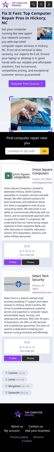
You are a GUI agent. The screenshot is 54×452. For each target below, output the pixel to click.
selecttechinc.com (42, 292)
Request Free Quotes (27, 84)
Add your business (37, 431)
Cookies (27, 441)
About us (17, 426)
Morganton (17, 386)
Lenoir (14, 379)
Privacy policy (19, 437)
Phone (30, 262)
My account (12, 431)
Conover (15, 372)
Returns (38, 437)
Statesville (16, 392)
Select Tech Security (40, 278)
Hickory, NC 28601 (42, 179)
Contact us (36, 426)
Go (44, 151)
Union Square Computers (42, 171)
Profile (12, 262)
